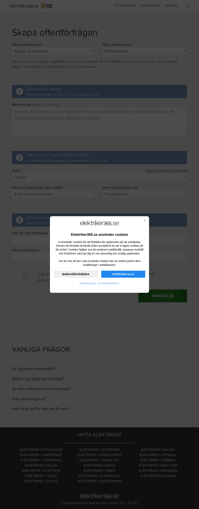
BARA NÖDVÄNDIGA (75, 274)
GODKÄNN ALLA (123, 274)
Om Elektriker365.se (109, 283)
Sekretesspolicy (87, 283)
